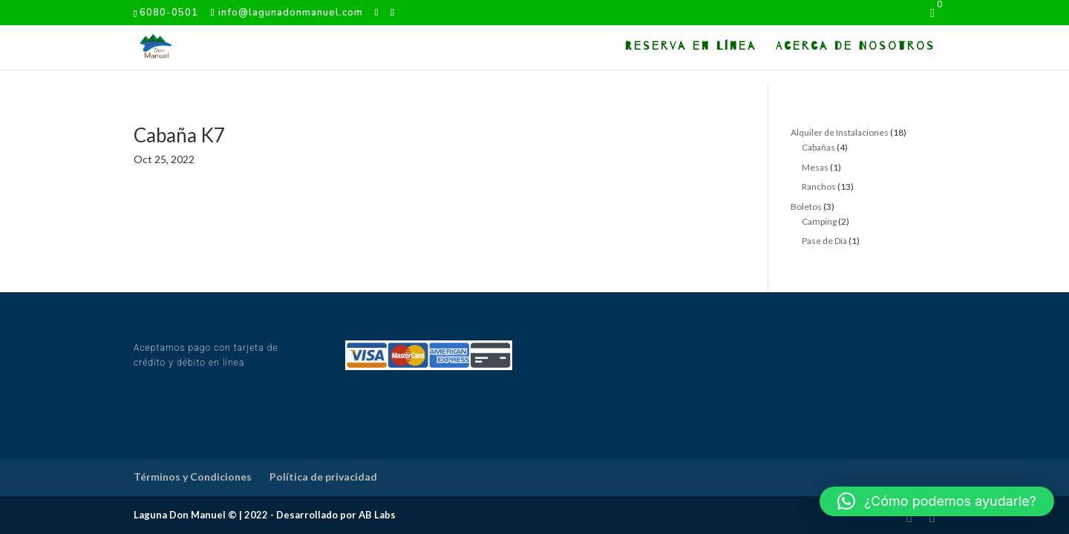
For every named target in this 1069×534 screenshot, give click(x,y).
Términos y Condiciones (193, 476)
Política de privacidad (323, 476)
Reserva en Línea (690, 47)
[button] (937, 501)
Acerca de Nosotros (855, 47)
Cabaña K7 (179, 135)
